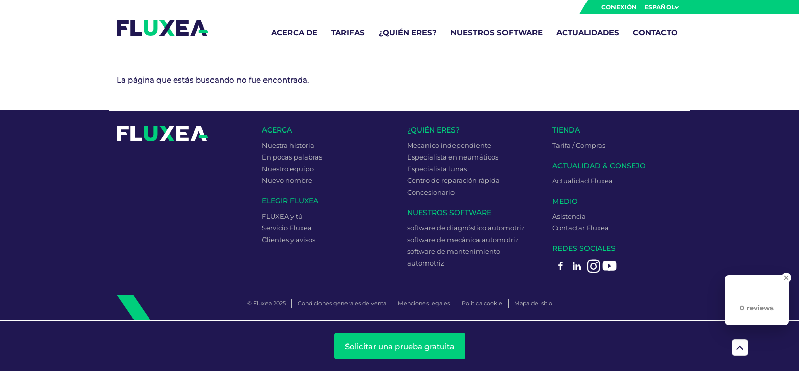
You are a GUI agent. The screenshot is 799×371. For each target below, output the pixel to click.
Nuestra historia (288, 145)
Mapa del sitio (533, 303)
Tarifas (348, 32)
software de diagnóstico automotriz (466, 228)
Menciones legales (424, 303)
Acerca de (294, 32)
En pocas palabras (292, 157)
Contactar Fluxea (580, 228)
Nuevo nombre (287, 180)
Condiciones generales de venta (342, 303)
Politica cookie (482, 303)
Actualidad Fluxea (582, 181)
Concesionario (431, 192)
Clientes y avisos (288, 239)
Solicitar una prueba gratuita (400, 346)
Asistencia (569, 216)
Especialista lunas (437, 169)
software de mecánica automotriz (463, 239)
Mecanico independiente (449, 145)
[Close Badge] (786, 278)
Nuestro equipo (288, 169)
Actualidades (587, 32)
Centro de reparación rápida (453, 180)
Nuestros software (496, 32)
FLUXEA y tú (282, 216)
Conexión (619, 7)
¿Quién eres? (408, 32)
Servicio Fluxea (287, 228)
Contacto (655, 32)
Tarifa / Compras (578, 145)
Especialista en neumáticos (452, 157)
